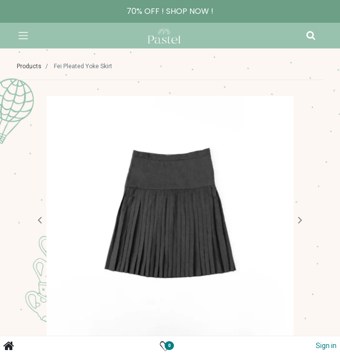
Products (29, 66)
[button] (40, 219)
